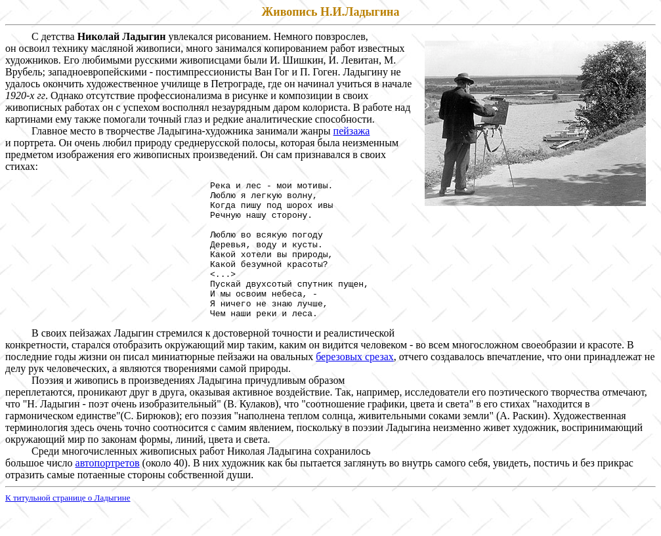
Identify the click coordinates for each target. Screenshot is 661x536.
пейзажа (351, 130)
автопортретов (107, 490)
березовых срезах (355, 384)
